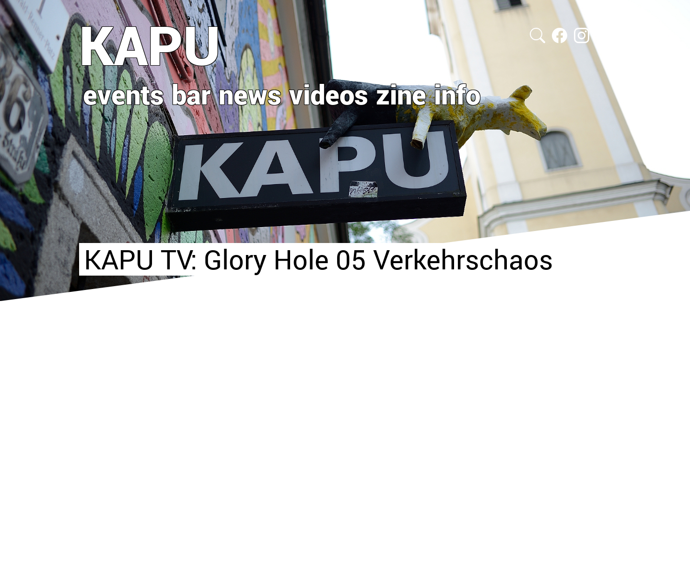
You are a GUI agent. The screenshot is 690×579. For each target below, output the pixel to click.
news (250, 94)
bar (191, 94)
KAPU (150, 45)
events (123, 94)
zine (401, 94)
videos (328, 94)
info (457, 94)
